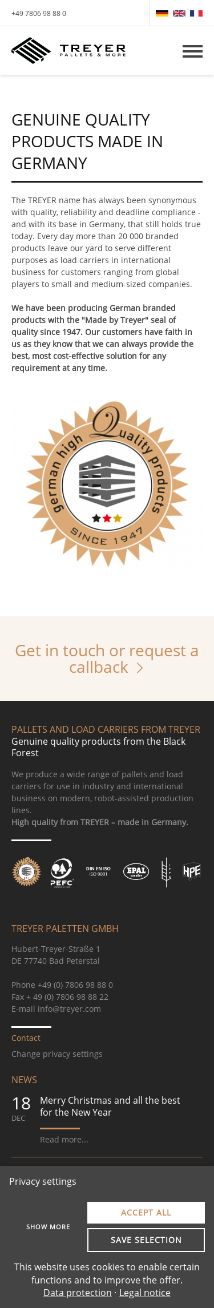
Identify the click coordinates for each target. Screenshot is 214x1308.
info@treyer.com (69, 1008)
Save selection (146, 1239)
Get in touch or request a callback (107, 658)
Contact (26, 1037)
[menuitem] (162, 13)
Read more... (64, 1139)
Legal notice (145, 1292)
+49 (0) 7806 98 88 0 (75, 984)
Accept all (146, 1212)
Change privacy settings (57, 1053)
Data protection (77, 1292)
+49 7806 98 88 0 (38, 13)
